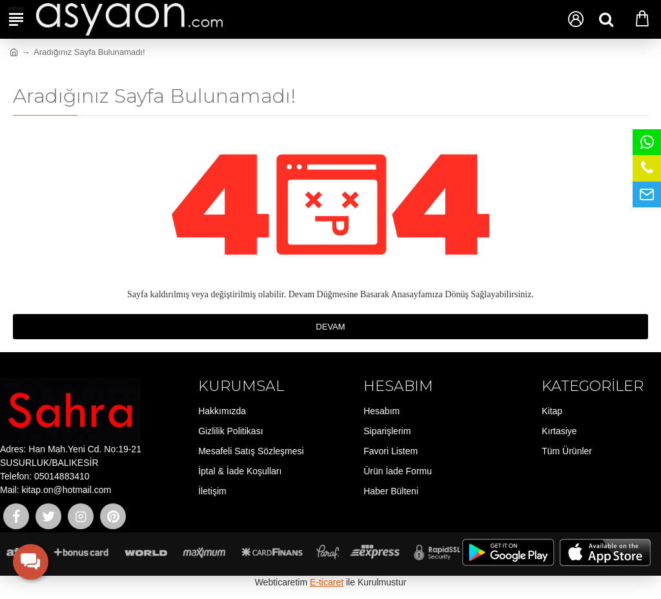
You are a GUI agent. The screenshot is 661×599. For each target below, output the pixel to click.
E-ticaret (326, 582)
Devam (330, 326)
